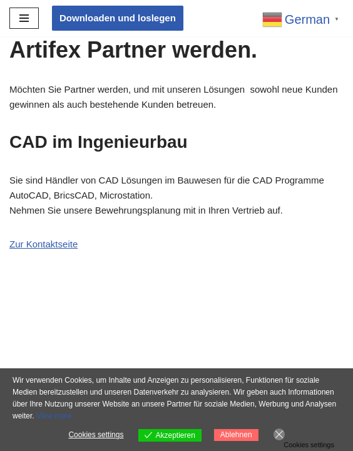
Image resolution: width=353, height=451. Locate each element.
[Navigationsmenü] (24, 18)
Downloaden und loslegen (117, 18)
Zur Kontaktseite (43, 244)
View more (53, 416)
